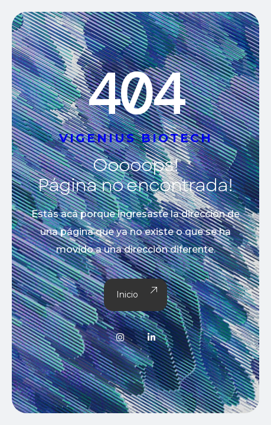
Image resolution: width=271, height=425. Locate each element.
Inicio (136, 295)
